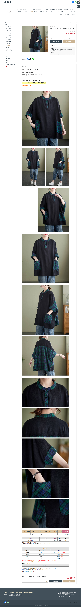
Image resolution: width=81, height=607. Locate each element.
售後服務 (60, 594)
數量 (51, 38)
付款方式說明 (19, 592)
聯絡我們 (6, 594)
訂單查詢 (12, 594)
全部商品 (12, 592)
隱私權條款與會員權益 (28, 592)
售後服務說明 (19, 595)
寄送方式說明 (19, 594)
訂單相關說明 (12, 595)
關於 (6, 592)
